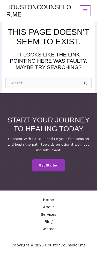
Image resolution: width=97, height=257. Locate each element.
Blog (48, 221)
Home (48, 199)
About (48, 207)
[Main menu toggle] (85, 10)
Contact (48, 229)
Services (48, 214)
